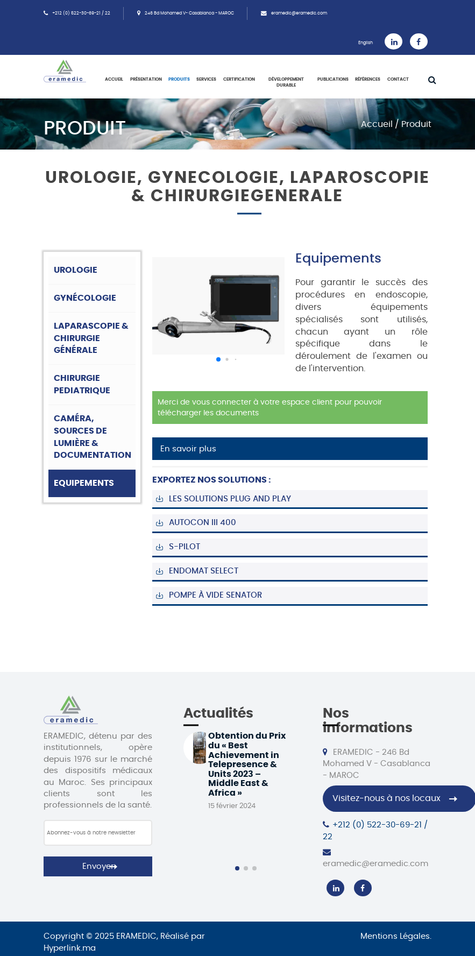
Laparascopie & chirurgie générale (91, 338)
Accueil (114, 79)
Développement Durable (286, 82)
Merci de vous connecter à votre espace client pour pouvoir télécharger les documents (270, 408)
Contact (398, 79)
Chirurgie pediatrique (82, 384)
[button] (218, 359)
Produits (179, 79)
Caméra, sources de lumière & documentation (92, 437)
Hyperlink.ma (70, 948)
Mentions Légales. (395, 936)
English (365, 43)
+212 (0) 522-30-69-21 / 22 (81, 13)
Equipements (84, 483)
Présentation (146, 79)
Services (206, 79)
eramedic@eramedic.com (299, 13)
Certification (239, 79)
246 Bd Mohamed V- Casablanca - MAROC (189, 13)
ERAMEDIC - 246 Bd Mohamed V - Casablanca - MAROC (376, 764)
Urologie (75, 270)
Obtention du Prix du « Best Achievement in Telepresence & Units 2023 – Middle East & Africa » (247, 764)
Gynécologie (85, 298)
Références (367, 79)
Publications (333, 79)
